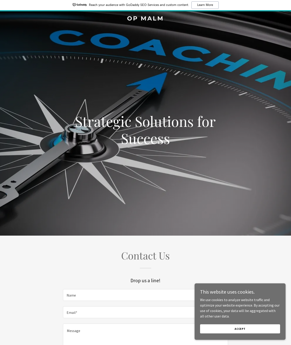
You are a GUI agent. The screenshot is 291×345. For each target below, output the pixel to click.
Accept (240, 328)
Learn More (205, 5)
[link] (146, 19)
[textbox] (145, 295)
